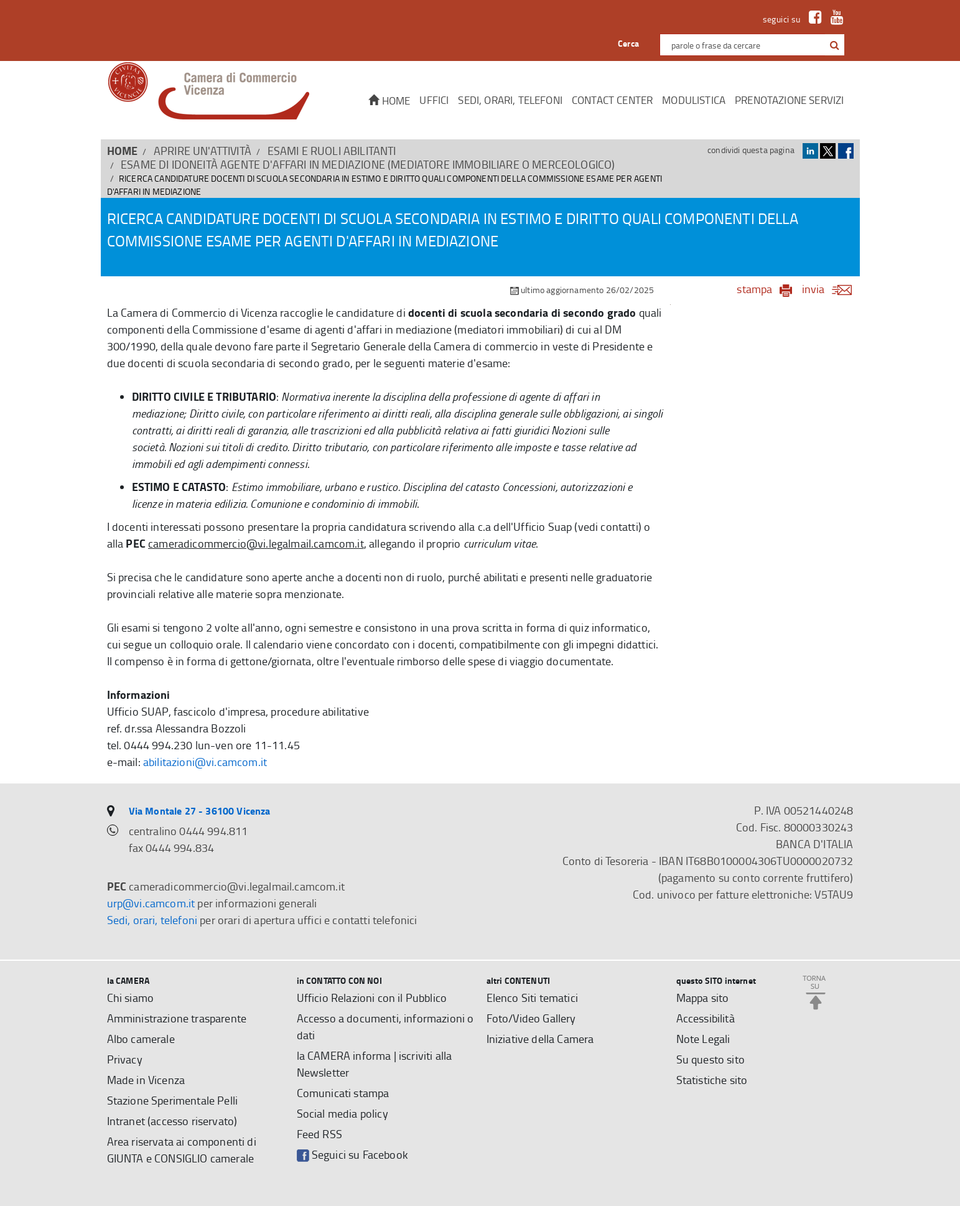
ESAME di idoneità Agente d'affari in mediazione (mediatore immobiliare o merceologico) (368, 164)
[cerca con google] (833, 44)
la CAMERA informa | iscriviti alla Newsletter (374, 1064)
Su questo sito (710, 1059)
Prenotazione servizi (789, 100)
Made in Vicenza (146, 1079)
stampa (754, 288)
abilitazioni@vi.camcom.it (205, 761)
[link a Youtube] (834, 19)
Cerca (629, 43)
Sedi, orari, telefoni (510, 100)
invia (831, 288)
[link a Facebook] (812, 19)
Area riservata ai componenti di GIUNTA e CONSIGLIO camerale (181, 1150)
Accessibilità (705, 1018)
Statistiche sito (712, 1079)
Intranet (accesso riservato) (172, 1120)
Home (389, 100)
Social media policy (342, 1113)
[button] (834, 45)
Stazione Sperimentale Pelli (172, 1100)
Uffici (434, 100)
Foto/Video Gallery (531, 1018)
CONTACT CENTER (612, 100)
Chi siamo (130, 997)
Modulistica (693, 100)
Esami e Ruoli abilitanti (332, 150)
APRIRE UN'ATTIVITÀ (202, 150)
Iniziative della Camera (540, 1038)
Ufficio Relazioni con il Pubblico (372, 997)
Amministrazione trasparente (177, 1018)
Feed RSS (319, 1133)
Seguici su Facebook (352, 1154)
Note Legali (703, 1038)
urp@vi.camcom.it (151, 902)
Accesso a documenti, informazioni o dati (385, 1026)
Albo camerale (141, 1038)
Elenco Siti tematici (532, 997)
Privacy (124, 1059)
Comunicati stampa (343, 1092)
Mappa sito (702, 997)
